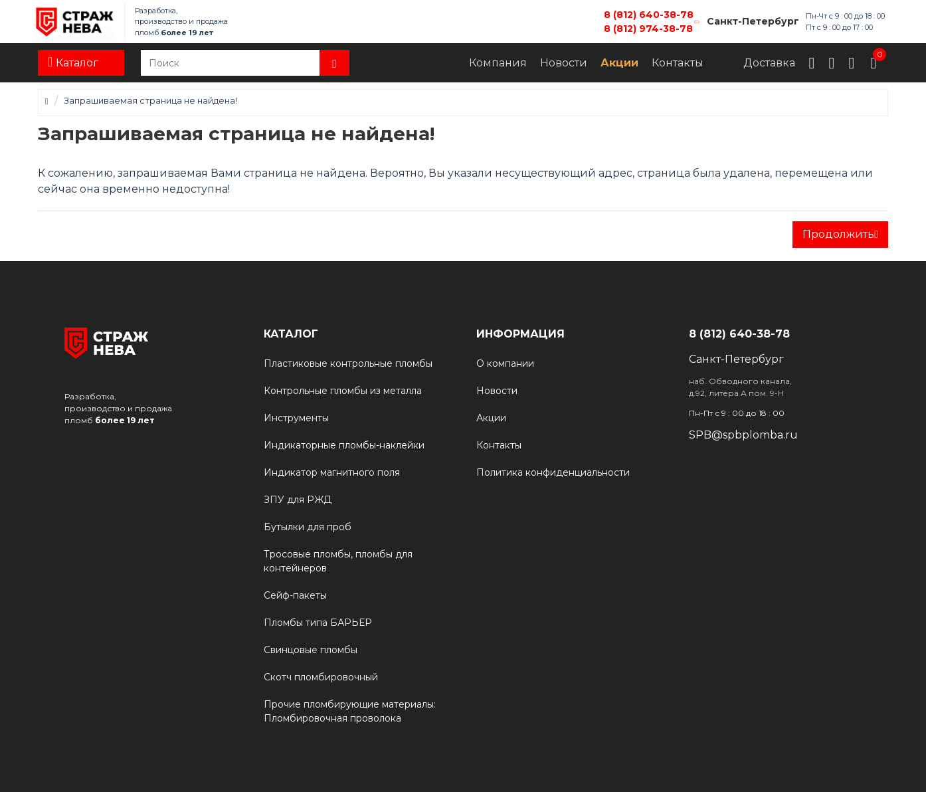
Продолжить (838, 234)
